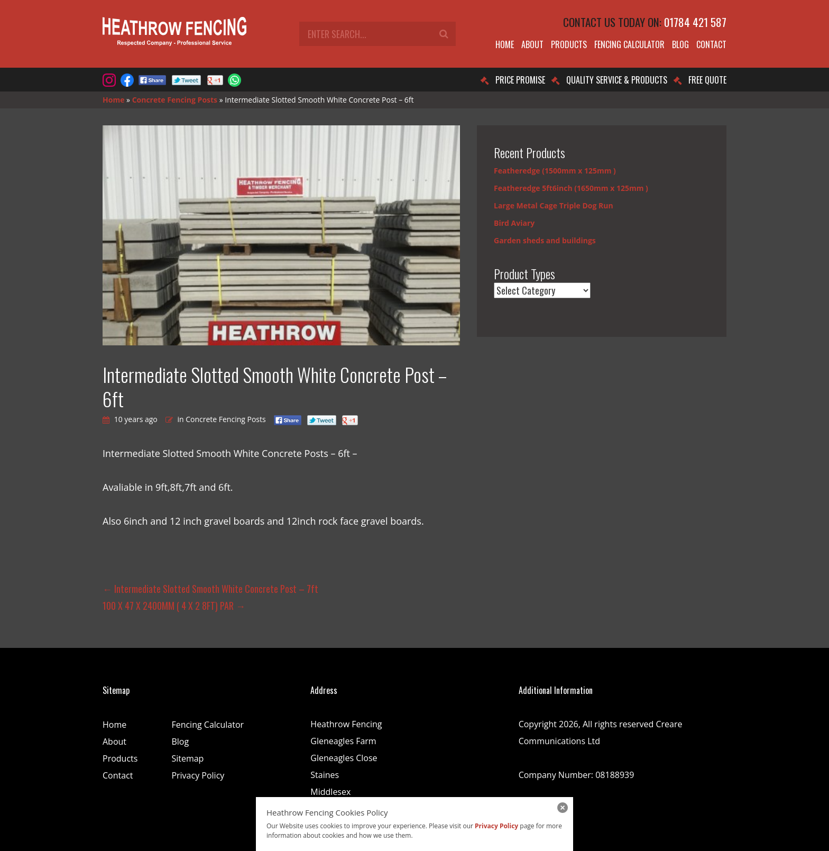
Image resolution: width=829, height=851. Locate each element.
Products (569, 44)
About (532, 44)
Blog (680, 44)
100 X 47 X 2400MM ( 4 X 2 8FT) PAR (174, 605)
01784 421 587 (695, 22)
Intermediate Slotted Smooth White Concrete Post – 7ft (210, 589)
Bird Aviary (514, 223)
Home (504, 44)
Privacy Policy (197, 775)
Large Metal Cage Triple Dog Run (553, 205)
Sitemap (187, 758)
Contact (711, 44)
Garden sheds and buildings (545, 240)
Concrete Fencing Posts (174, 100)
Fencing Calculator (629, 44)
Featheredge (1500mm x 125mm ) (555, 171)
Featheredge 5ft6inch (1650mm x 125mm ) (571, 188)
